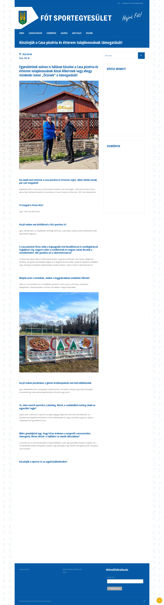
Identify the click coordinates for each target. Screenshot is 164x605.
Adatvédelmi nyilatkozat (72, 569)
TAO (119, 3)
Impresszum (24, 569)
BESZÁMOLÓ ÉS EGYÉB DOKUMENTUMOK (132, 3)
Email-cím (111, 577)
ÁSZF (65, 572)
